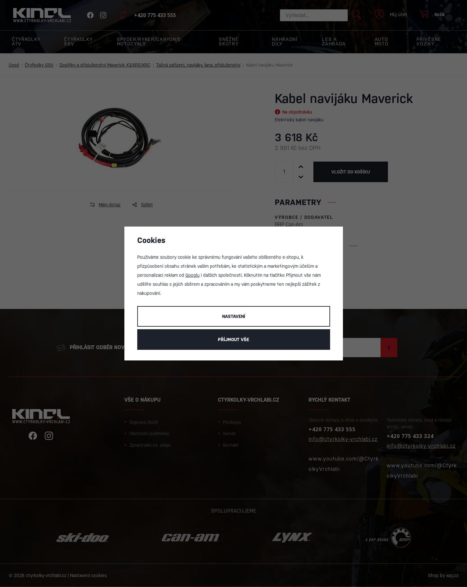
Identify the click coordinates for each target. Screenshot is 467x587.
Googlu (192, 275)
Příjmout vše (233, 339)
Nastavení (233, 316)
